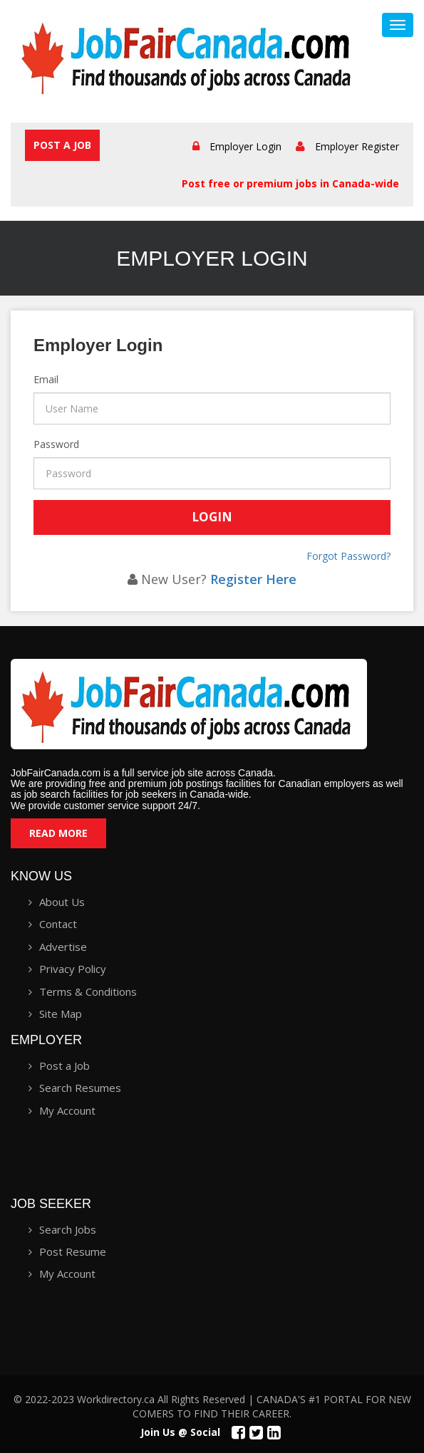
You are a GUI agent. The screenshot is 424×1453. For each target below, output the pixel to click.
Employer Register (357, 146)
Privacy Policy (72, 969)
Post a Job (62, 145)
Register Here (253, 579)
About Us (62, 902)
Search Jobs (67, 1229)
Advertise (63, 946)
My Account (67, 1110)
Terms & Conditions (88, 991)
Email (35, 379)
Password (35, 444)
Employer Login (245, 146)
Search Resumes (80, 1087)
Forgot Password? (348, 556)
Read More (58, 833)
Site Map (60, 1013)
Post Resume (72, 1251)
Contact (58, 924)
